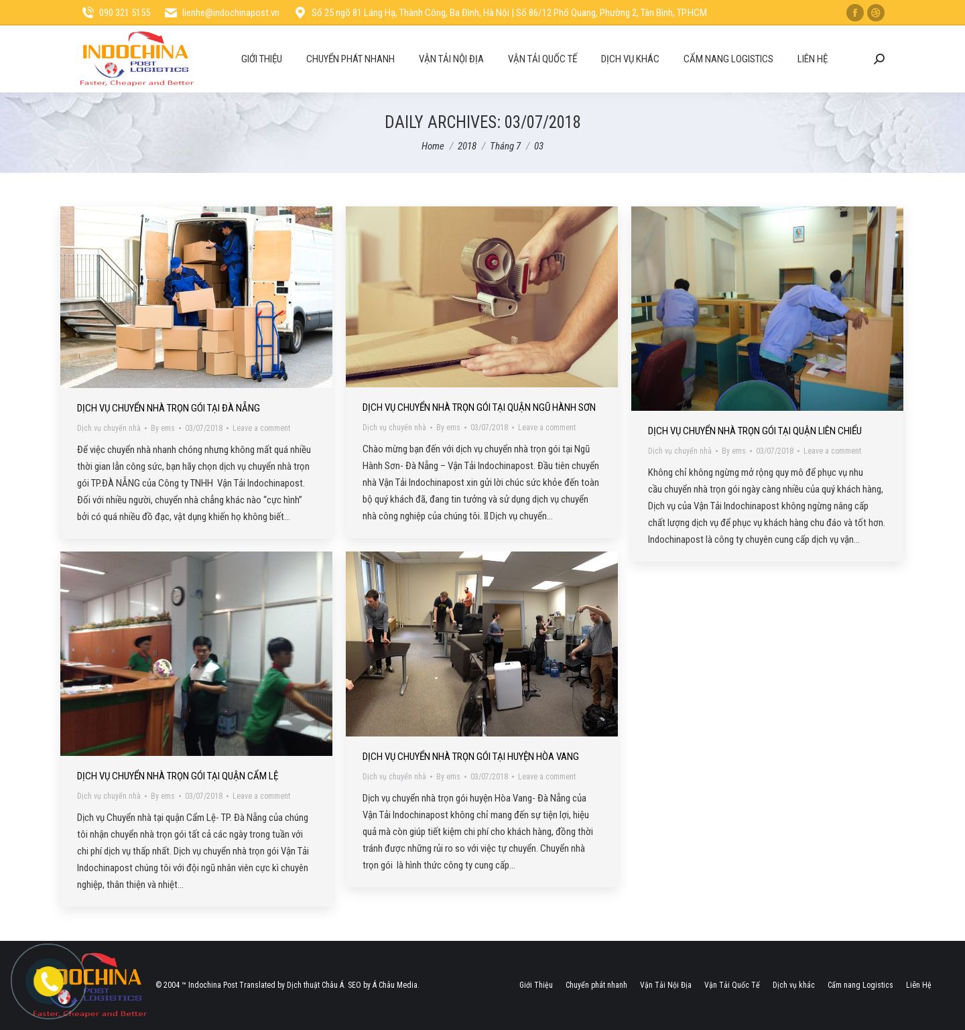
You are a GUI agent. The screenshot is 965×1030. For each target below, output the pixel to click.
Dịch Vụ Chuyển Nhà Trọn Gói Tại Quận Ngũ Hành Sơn (479, 407)
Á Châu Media (395, 985)
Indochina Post (212, 985)
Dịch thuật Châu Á (315, 985)
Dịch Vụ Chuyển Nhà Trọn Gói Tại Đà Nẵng (168, 408)
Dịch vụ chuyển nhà (109, 428)
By (163, 428)
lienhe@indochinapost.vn (221, 13)
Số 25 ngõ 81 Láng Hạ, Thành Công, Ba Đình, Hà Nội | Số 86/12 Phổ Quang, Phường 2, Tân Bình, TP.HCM (500, 13)
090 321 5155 (115, 13)
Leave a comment (261, 428)
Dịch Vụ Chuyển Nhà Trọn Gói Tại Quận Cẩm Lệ (177, 776)
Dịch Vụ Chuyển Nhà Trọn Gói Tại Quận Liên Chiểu (755, 431)
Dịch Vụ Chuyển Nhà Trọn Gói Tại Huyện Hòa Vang (471, 757)
